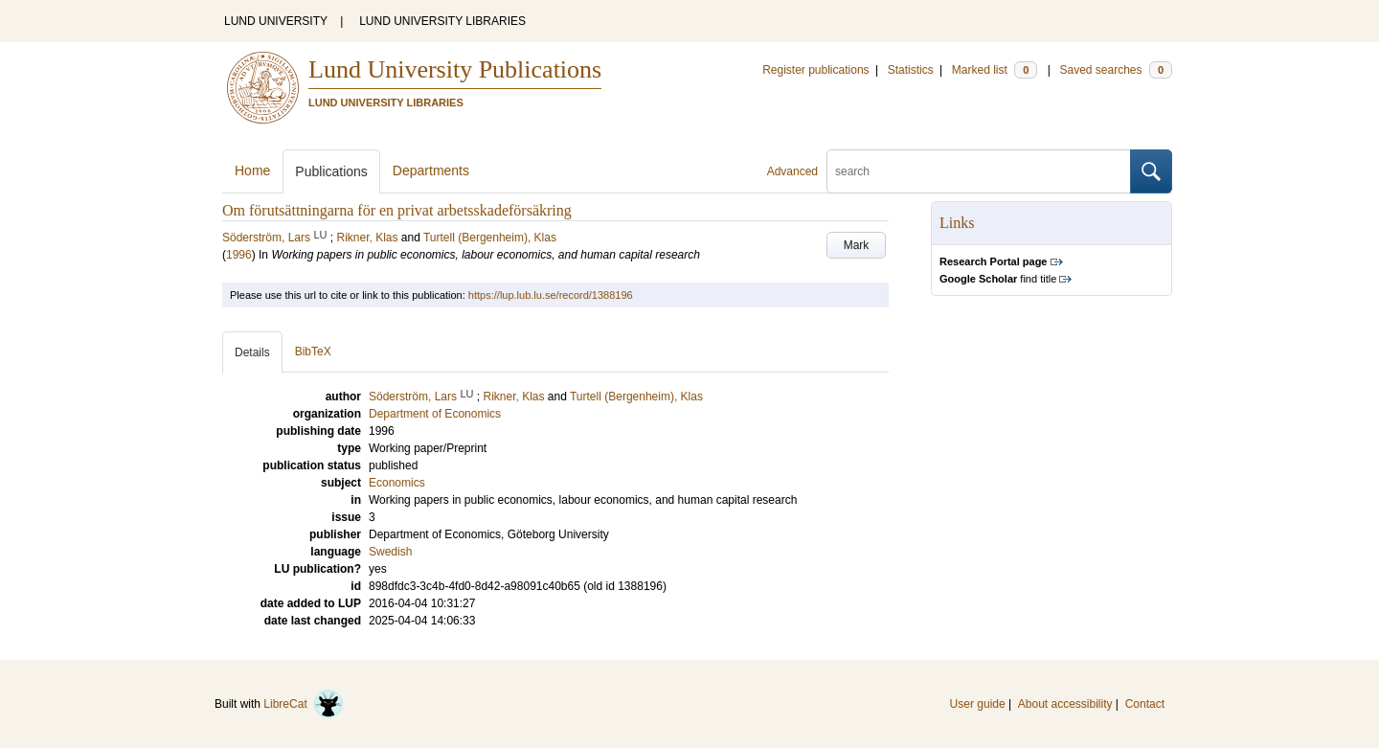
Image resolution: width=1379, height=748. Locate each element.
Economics (397, 482)
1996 (239, 254)
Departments (431, 170)
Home (252, 170)
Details (252, 352)
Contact (1144, 704)
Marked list (994, 70)
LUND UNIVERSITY (276, 21)
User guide (978, 704)
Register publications (815, 70)
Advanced (792, 171)
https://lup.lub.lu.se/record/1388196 (550, 295)
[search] (978, 171)
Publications (331, 171)
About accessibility (1065, 704)
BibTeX (313, 351)
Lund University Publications (454, 69)
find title (997, 278)
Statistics (911, 70)
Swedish (390, 551)
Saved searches (1115, 70)
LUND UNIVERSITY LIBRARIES (442, 21)
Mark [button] (857, 245)
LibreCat (303, 704)
